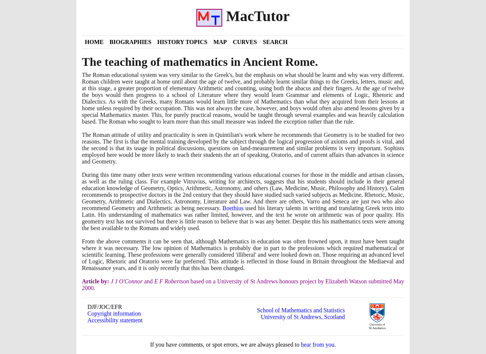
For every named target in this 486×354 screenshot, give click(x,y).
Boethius (233, 208)
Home (94, 42)
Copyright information (114, 313)
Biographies (131, 42)
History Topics (182, 42)
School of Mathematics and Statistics (301, 310)
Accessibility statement (115, 320)
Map (220, 42)
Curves (245, 42)
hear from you (317, 344)
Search (275, 42)
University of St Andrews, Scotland (303, 317)
